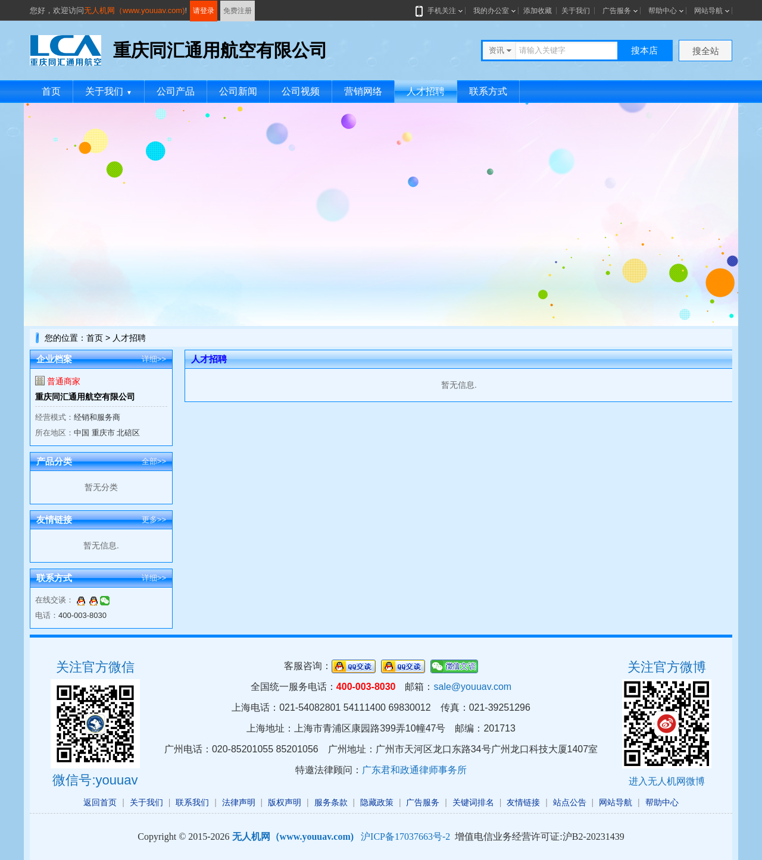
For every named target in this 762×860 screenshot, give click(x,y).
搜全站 (705, 51)
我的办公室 (491, 11)
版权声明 (284, 802)
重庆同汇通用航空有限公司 (85, 396)
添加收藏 (537, 11)
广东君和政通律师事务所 (414, 770)
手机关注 (439, 11)
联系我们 (192, 802)
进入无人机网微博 (667, 781)
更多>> (154, 519)
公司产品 (176, 91)
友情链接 (523, 802)
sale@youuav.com (472, 687)
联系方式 (488, 91)
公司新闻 (238, 91)
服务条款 (331, 802)
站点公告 (569, 802)
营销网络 (363, 91)
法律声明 (238, 802)
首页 (51, 91)
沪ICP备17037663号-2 (405, 836)
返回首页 (100, 802)
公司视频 (301, 91)
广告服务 (616, 11)
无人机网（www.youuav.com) (134, 10)
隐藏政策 (377, 802)
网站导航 (708, 11)
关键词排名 (473, 802)
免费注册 (237, 11)
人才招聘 (426, 91)
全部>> (154, 461)
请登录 (203, 11)
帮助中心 (662, 11)
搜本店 (644, 50)
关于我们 (575, 11)
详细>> (154, 358)
